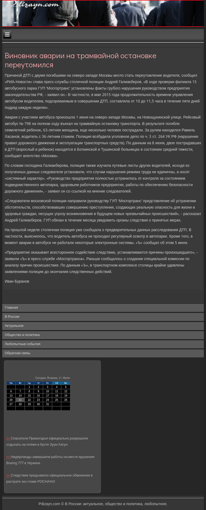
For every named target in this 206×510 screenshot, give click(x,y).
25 (56, 399)
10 (47, 391)
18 (56, 395)
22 (29, 399)
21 (20, 399)
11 (56, 391)
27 (11, 404)
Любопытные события (23, 344)
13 (11, 395)
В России (12, 317)
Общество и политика (22, 335)
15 (29, 395)
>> (8, 438)
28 (20, 404)
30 (38, 404)
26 (65, 399)
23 (38, 399)
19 (65, 395)
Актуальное (14, 326)
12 (65, 391)
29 (29, 404)
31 (47, 404)
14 (20, 395)
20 (11, 399)
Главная (11, 308)
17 (47, 395)
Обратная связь (17, 353)
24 (47, 399)
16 (38, 395)
